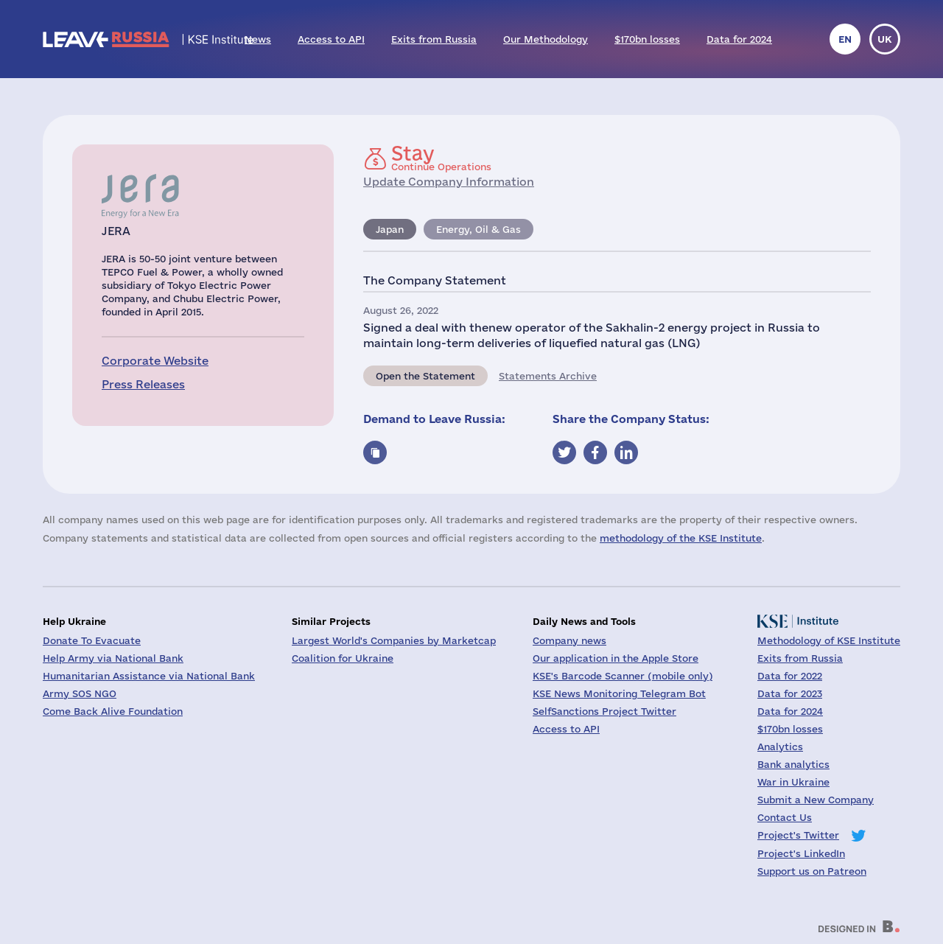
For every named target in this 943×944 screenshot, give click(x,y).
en (845, 39)
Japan (390, 229)
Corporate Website (155, 360)
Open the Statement (425, 376)
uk (884, 39)
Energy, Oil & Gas (478, 229)
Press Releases (143, 384)
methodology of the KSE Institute (681, 538)
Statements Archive (548, 376)
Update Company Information (448, 181)
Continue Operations (441, 157)
